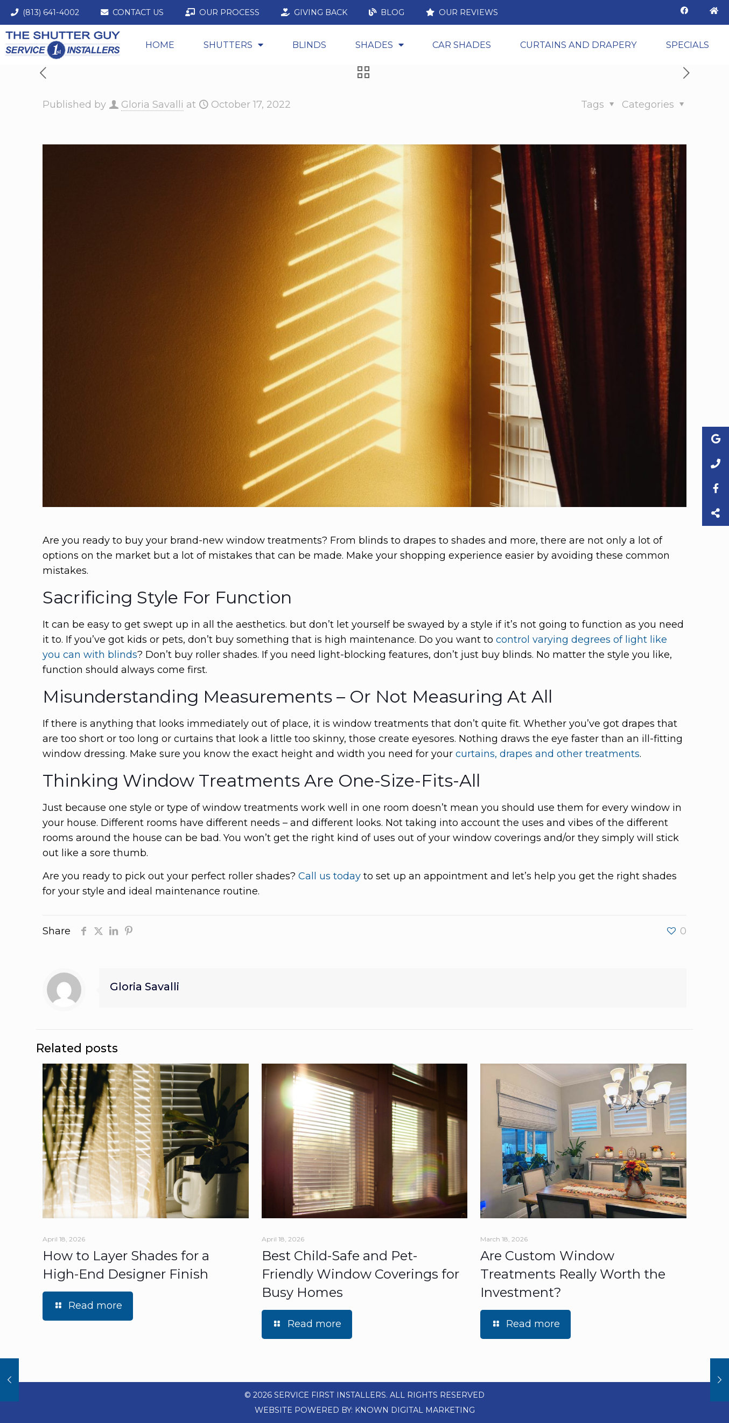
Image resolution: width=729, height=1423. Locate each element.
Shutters (233, 44)
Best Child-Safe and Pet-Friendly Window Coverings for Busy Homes (360, 1274)
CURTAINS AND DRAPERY (578, 44)
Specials (687, 44)
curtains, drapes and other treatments (547, 754)
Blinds (309, 44)
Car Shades (461, 44)
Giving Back (314, 12)
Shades (379, 44)
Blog (386, 12)
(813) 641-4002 (45, 12)
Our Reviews (462, 12)
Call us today (329, 876)
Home (159, 44)
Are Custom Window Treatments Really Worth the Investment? (572, 1274)
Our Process (222, 12)
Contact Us (132, 12)
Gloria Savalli (152, 104)
